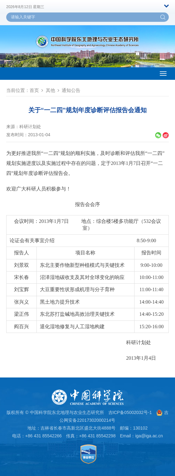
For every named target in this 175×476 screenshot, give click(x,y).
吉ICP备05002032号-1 (130, 412)
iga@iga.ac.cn (149, 435)
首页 (34, 90)
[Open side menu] (163, 74)
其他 (50, 90)
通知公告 (71, 90)
